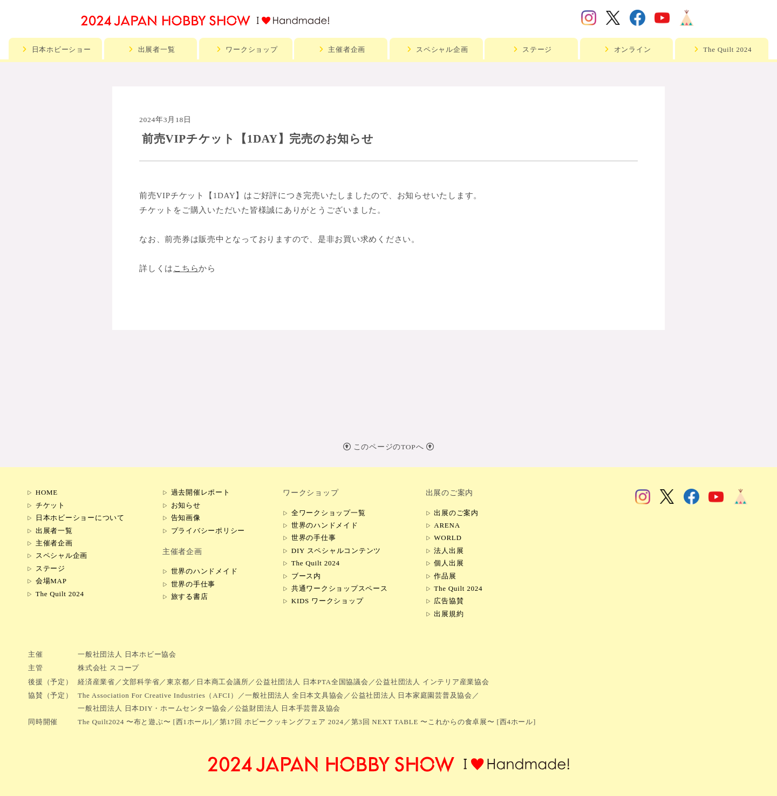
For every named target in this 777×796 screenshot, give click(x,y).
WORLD (447, 538)
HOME (47, 492)
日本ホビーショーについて (80, 518)
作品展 (445, 576)
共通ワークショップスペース (339, 588)
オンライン (626, 49)
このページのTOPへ (388, 447)
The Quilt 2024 (721, 49)
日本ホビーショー (55, 49)
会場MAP (51, 581)
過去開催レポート (200, 492)
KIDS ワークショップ (327, 601)
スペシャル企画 (436, 49)
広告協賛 (449, 601)
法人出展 (449, 551)
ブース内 (306, 576)
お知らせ (186, 505)
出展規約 (449, 614)
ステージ (531, 49)
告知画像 (186, 518)
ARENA (447, 525)
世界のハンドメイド (204, 571)
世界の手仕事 (193, 584)
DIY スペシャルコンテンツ (336, 551)
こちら (186, 268)
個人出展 (449, 563)
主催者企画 (340, 49)
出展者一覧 (150, 49)
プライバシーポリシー (208, 531)
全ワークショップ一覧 (328, 513)
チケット (50, 505)
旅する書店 (189, 596)
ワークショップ (245, 49)
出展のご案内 (456, 513)
